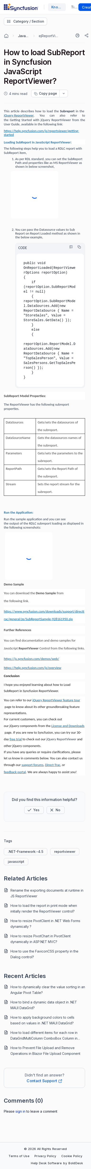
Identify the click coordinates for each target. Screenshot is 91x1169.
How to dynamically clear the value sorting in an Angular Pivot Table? (47, 990)
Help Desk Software (46, 1163)
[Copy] (78, 247)
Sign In (20, 1111)
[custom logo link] (21, 7)
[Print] (78, 35)
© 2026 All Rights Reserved (45, 1149)
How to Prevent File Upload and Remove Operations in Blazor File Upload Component (45, 1051)
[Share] (87, 35)
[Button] (56, 810)
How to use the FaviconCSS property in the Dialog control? (44, 954)
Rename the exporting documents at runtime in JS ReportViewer (46, 893)
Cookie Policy (71, 1156)
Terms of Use (19, 1156)
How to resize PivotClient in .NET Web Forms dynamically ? (45, 923)
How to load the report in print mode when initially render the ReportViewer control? (43, 908)
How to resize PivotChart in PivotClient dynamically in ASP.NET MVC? (40, 939)
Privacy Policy (45, 1156)
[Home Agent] (6, 36)
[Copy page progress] (45, 93)
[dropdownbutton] (63, 93)
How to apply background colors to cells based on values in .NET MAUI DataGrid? (42, 1020)
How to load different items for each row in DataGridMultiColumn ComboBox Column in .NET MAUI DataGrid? (43, 1036)
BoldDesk (75, 1163)
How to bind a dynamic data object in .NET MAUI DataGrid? (43, 1005)
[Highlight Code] (70, 247)
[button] (34, 810)
